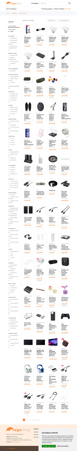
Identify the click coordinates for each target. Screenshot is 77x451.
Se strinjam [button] (45, 446)
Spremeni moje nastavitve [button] (62, 446)
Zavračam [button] (52, 446)
